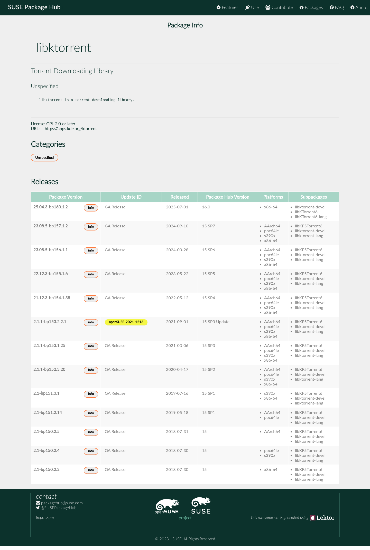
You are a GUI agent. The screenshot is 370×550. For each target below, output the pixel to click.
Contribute (279, 7)
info (91, 212)
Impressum (45, 522)
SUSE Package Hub (34, 8)
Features (227, 7)
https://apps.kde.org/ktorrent (71, 133)
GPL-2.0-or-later (60, 128)
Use (252, 7)
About (359, 7)
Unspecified (44, 162)
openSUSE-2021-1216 (126, 326)
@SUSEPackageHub (56, 512)
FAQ (337, 7)
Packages (311, 7)
